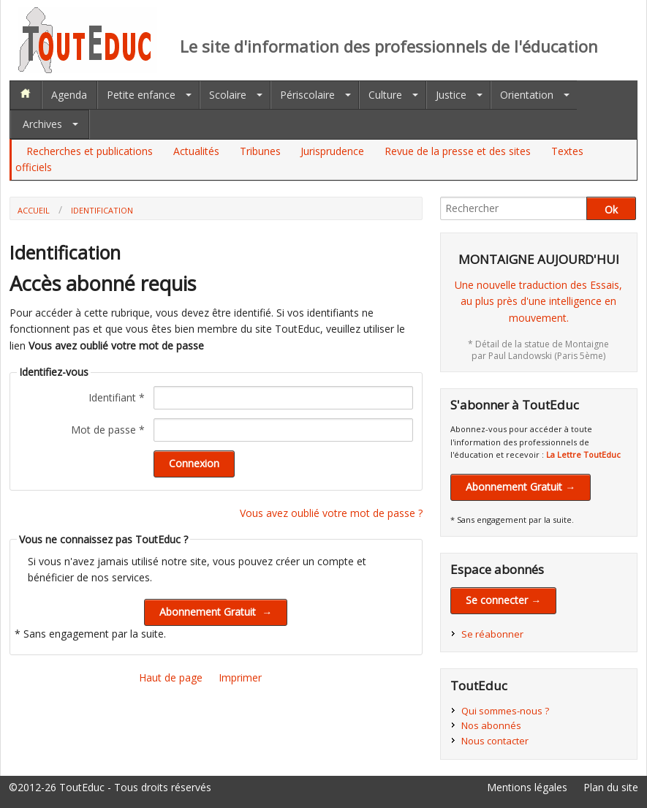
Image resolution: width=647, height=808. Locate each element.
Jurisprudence (332, 151)
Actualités (196, 151)
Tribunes (260, 151)
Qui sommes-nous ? (505, 710)
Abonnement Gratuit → (520, 487)
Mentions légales (527, 787)
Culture (385, 95)
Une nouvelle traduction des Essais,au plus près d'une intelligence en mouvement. (538, 301)
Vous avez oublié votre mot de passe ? (331, 513)
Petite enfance (141, 95)
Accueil (34, 210)
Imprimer (240, 677)
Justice (451, 95)
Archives (42, 124)
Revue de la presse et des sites (458, 151)
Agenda (69, 95)
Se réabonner (492, 634)
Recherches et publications (89, 151)
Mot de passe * (108, 430)
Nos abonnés (491, 725)
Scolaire (227, 95)
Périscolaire (307, 95)
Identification (102, 210)
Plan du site (610, 787)
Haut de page (171, 677)
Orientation (526, 95)
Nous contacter (495, 740)
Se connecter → (503, 600)
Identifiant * (116, 397)
